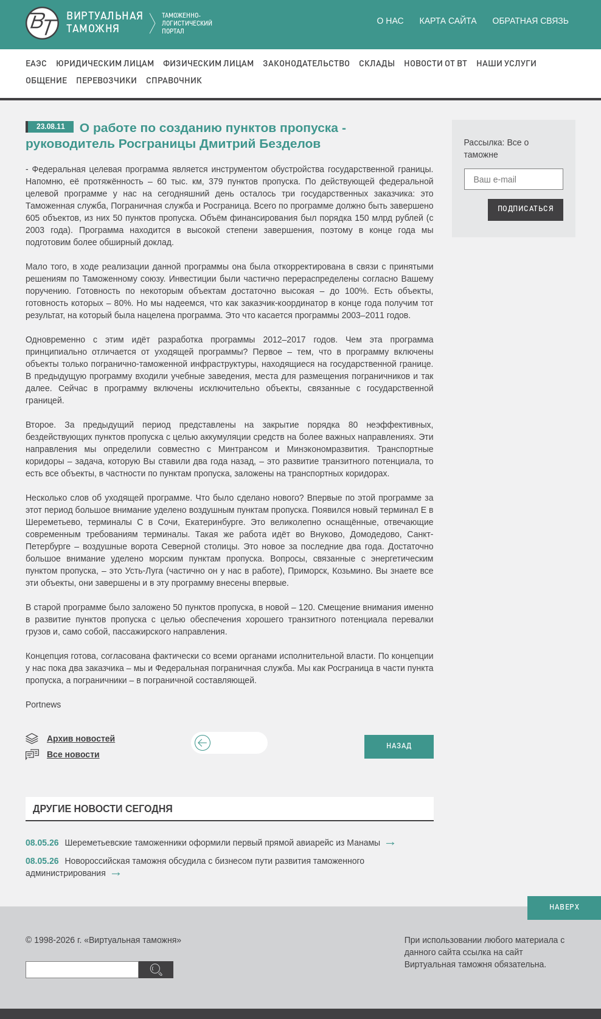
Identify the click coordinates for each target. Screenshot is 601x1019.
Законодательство (306, 64)
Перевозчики (106, 81)
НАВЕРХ (564, 907)
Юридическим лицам (105, 64)
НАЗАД (399, 746)
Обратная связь (531, 21)
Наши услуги (506, 64)
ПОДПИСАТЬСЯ (526, 209)
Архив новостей (81, 738)
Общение (46, 81)
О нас (390, 21)
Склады (377, 64)
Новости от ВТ (435, 64)
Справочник (174, 81)
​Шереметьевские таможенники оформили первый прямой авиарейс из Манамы (223, 842)
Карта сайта (447, 21)
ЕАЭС (36, 64)
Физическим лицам (208, 64)
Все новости (73, 754)
